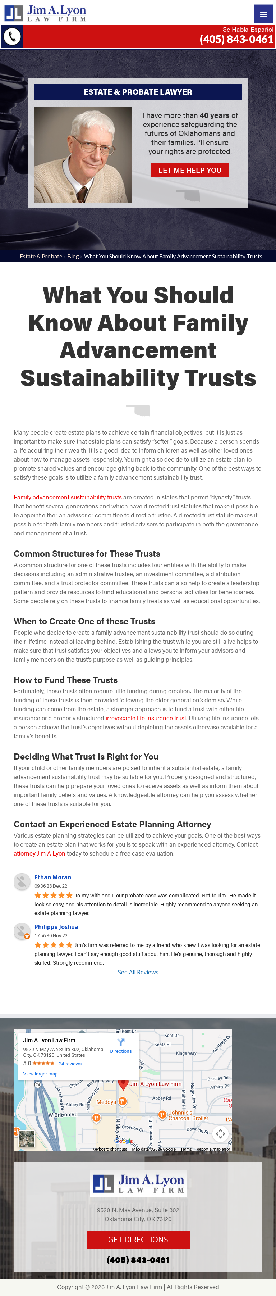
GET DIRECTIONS (138, 1239)
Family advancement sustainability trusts (68, 497)
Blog (73, 256)
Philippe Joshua (56, 927)
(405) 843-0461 (236, 38)
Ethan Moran (52, 877)
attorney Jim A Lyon (39, 853)
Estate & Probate (41, 256)
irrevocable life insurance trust (146, 717)
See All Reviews (138, 972)
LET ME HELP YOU (189, 169)
